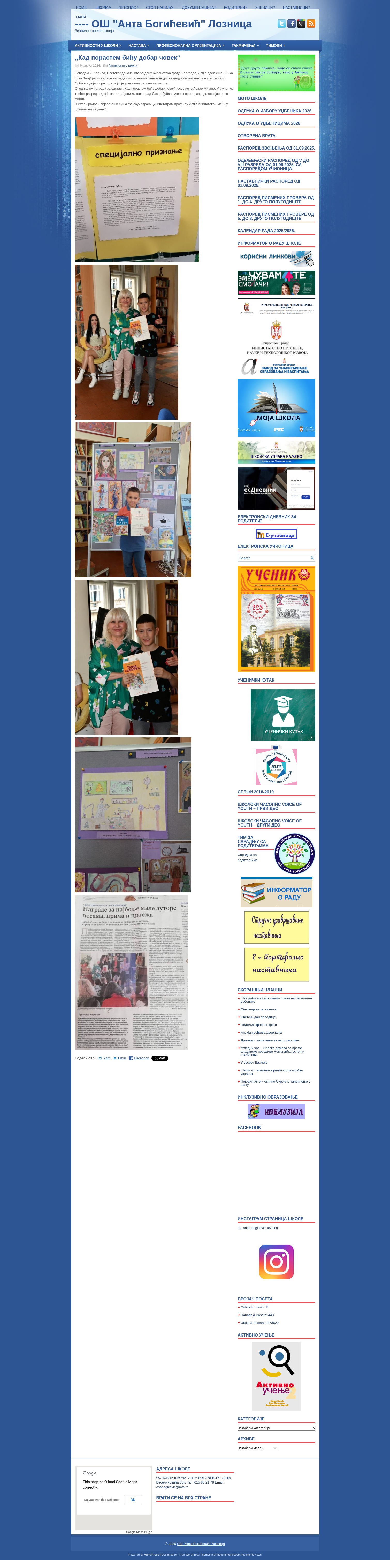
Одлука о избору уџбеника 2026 (275, 111)
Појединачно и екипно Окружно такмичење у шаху (275, 1083)
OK (133, 1500)
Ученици (266, 6)
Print (106, 1058)
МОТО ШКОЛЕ (252, 98)
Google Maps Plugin (139, 1531)
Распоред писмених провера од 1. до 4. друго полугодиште (276, 200)
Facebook (141, 1058)
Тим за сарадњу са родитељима (253, 841)
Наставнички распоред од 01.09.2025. (269, 183)
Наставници (298, 6)
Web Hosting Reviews (248, 1554)
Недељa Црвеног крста (259, 1025)
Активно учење (256, 1335)
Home (81, 7)
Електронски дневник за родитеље (267, 519)
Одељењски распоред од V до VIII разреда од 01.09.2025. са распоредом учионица (273, 164)
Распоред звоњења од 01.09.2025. (276, 148)
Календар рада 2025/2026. (266, 231)
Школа (105, 6)
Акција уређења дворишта (261, 1032)
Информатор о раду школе (269, 243)
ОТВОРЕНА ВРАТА (257, 136)
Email (122, 1058)
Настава (140, 44)
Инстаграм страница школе (270, 1219)
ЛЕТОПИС (130, 6)
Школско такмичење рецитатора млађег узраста (272, 1072)
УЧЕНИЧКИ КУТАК (256, 680)
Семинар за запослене (259, 1009)
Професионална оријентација (192, 44)
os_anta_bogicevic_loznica (258, 1228)
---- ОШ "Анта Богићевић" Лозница (163, 23)
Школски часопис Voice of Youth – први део (270, 806)
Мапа (81, 17)
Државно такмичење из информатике (270, 1040)
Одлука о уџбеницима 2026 (269, 123)
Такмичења (247, 44)
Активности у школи (100, 44)
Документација (200, 6)
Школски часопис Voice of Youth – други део (270, 823)
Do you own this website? (101, 1500)
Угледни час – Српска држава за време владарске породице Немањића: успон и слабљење (272, 1051)
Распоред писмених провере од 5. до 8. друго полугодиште (276, 216)
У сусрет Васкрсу (254, 1062)
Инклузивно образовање (268, 1097)
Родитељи (237, 6)
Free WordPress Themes (194, 1554)
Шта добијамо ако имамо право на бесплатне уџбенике (276, 999)
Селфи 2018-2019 (256, 792)
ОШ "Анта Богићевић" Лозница (201, 1544)
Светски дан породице (258, 1017)
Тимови (277, 44)
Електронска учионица (266, 546)
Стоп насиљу (159, 7)
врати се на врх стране (183, 1498)
